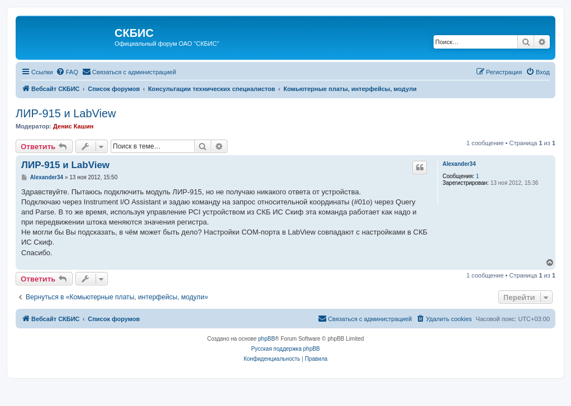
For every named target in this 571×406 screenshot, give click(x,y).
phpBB (266, 339)
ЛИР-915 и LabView (66, 113)
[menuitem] (67, 72)
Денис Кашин (73, 126)
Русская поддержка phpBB (285, 349)
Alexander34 (458, 164)
